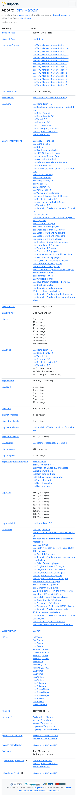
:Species (38, 698)
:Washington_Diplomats (46, 128)
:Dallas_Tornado (42, 113)
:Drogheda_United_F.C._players (49, 229)
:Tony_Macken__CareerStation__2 (50, 63)
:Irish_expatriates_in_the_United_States (53, 254)
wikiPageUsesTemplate (15, 461)
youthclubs (9, 523)
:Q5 (38, 661)
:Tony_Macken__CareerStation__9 (50, 85)
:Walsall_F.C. (40, 119)
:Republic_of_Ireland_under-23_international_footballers (48, 289)
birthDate (8, 32)
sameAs (7, 717)
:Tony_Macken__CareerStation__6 (50, 75)
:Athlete (38, 677)
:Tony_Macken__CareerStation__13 (50, 57)
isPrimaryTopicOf (12, 745)
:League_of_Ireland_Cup (46, 156)
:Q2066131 (41, 649)
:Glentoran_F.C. (41, 122)
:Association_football (44, 159)
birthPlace (8, 39)
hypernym (9, 630)
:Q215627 (41, 658)
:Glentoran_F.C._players (45, 251)
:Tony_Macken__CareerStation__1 (50, 45)
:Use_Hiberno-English (44, 483)
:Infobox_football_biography (48, 477)
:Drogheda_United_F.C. (45, 131)
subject (7, 529)
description (9, 91)
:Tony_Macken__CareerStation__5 (50, 72)
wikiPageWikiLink (12, 140)
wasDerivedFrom (12, 735)
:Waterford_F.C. (41, 134)
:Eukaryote (39, 683)
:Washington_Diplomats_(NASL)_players (53, 269)
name (6, 408)
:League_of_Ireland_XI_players (49, 232)
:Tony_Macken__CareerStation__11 (50, 51)
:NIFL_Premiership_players (47, 257)
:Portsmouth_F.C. (42, 125)
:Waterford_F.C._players (45, 248)
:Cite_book (39, 461)
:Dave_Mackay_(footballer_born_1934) (52, 281)
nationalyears (10, 436)
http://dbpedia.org (61, 15)
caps (6, 319)
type (5, 637)
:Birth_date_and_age (44, 474)
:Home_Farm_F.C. (42, 103)
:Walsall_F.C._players (44, 223)
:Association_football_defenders (49, 202)
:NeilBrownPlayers (43, 470)
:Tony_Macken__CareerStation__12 (50, 54)
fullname (8, 380)
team (6, 103)
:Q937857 (41, 667)
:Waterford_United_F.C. (45, 272)
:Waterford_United (43, 278)
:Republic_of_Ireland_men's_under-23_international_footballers (51, 611)
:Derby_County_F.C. (43, 116)
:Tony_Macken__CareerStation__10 (50, 48)
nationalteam (10, 427)
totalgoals (8, 455)
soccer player (25, 15)
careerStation (10, 45)
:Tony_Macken (45, 745)
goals (6, 386)
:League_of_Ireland (43, 140)
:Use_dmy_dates (42, 486)
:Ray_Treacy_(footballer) (45, 150)
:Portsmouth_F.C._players (46, 266)
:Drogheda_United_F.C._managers (50, 242)
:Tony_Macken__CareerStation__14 (50, 60)
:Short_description (43, 480)
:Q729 (39, 664)
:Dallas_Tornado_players (46, 226)
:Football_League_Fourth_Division (50, 196)
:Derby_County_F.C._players (47, 263)
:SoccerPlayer (41, 689)
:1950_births (40, 214)
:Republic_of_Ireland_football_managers (53, 294)
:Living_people (41, 143)
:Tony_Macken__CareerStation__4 (50, 69)
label (6, 710)
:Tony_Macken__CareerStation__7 (50, 79)
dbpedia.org (26, 18)
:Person (38, 640)
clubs (6, 349)
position (8, 97)
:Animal (38, 670)
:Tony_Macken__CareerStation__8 (50, 82)
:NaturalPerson (41, 652)
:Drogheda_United (43, 285)
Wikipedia (38, 787)
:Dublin (38, 39)
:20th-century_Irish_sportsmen (49, 621)
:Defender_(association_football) (50, 97)
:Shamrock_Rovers (43, 275)
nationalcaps (10, 414)
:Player (37, 630)
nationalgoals (10, 421)
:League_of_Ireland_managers (49, 235)
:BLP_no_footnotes (43, 464)
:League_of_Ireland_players (47, 239)
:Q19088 (40, 655)
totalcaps (8, 449)
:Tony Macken (43, 717)
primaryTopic (12, 772)
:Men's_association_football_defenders (53, 624)
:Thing (37, 637)
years (6, 492)
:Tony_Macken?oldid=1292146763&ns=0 (45, 737)
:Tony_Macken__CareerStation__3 (50, 66)
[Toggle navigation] (71, 3)
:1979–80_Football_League (47, 153)
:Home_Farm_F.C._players (46, 245)
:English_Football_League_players (50, 260)
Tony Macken (26, 10)
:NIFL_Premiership (43, 174)
